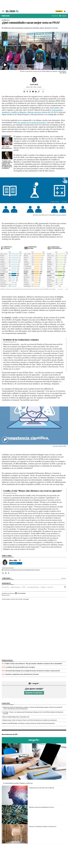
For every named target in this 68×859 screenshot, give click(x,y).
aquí (27, 599)
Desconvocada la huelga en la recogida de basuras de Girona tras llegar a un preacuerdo (33, 671)
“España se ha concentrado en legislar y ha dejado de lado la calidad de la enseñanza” (7, 164)
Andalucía (43, 587)
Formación (5, 16)
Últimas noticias (7, 660)
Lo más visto (6, 703)
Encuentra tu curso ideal (34, 693)
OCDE (23, 587)
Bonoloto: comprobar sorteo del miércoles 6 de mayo (22, 674)
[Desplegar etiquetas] (65, 587)
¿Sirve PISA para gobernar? (7, 147)
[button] (34, 51)
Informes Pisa (5, 587)
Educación (50, 587)
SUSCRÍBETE (59, 11)
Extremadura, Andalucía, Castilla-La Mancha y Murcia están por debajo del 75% (32, 111)
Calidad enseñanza (16, 587)
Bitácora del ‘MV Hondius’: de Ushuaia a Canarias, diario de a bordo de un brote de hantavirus (29, 723)
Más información (6, 595)
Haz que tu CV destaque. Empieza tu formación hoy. (42, 826)
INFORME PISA (5, 20)
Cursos (34, 740)
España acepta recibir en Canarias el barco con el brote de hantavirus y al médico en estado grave (30, 720)
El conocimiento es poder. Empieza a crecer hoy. (18, 783)
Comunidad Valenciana (33, 587)
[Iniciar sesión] (64, 11)
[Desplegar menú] (3, 11)
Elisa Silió (34, 84)
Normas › (63, 578)
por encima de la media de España (31, 122)
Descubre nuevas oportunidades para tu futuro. (41, 807)
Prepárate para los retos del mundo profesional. (41, 787)
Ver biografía (15, 563)
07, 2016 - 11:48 (35, 87)
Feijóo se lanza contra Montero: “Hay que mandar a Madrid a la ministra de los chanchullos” (34, 663)
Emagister (63, 16)
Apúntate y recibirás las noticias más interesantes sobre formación (22, 570)
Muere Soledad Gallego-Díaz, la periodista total (16, 717)
